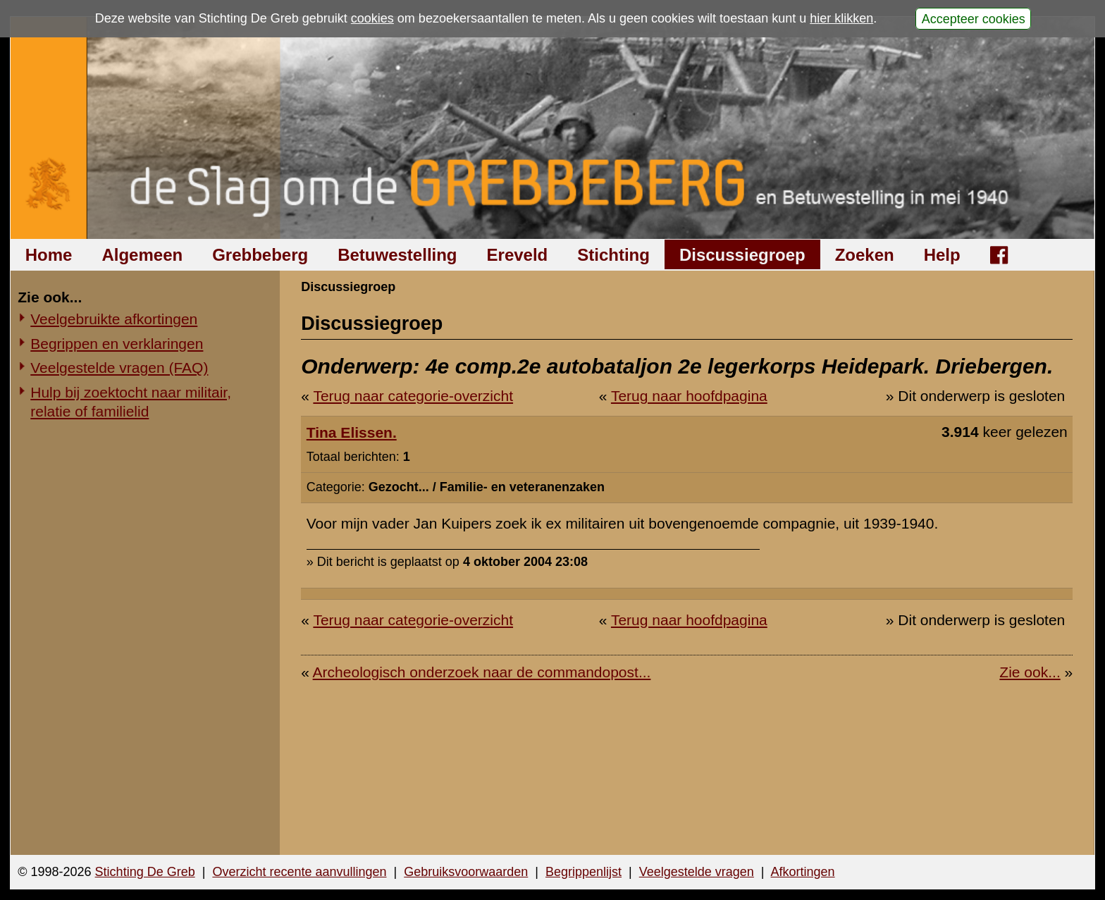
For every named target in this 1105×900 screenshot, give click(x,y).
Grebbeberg (260, 254)
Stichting (613, 254)
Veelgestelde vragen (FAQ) (119, 367)
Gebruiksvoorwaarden (466, 872)
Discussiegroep (742, 254)
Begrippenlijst (583, 872)
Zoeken (864, 254)
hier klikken (841, 18)
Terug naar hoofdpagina (689, 396)
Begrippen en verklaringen (116, 343)
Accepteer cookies (973, 18)
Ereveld (517, 254)
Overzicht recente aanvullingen (299, 872)
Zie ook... (1029, 672)
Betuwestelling (397, 254)
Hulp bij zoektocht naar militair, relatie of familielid (130, 401)
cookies (372, 18)
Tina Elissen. (352, 432)
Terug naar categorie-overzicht (413, 396)
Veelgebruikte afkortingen (113, 319)
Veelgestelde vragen (696, 872)
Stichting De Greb (145, 872)
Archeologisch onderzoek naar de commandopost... (482, 672)
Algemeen (142, 254)
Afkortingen (803, 872)
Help (942, 254)
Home (49, 254)
